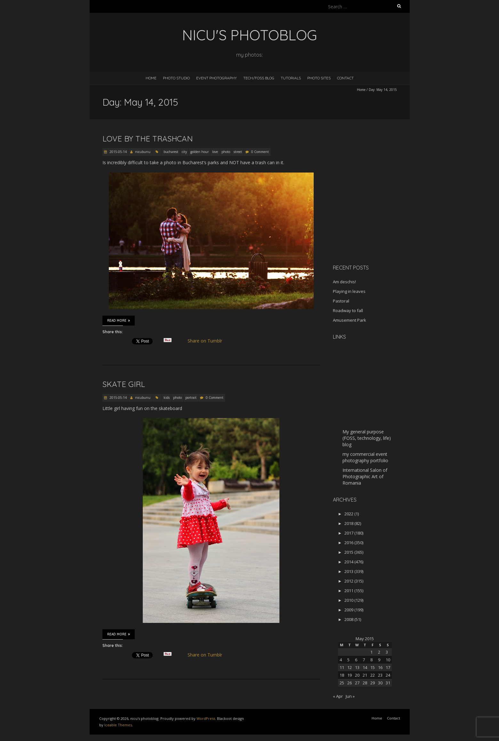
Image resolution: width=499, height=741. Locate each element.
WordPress (206, 718)
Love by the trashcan (147, 138)
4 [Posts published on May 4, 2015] (341, 660)
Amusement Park (349, 320)
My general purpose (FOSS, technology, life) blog (366, 438)
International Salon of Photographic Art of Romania (364, 476)
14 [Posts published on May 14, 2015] (365, 667)
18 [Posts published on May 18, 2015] (342, 675)
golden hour (199, 151)
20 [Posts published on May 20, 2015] (357, 675)
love (215, 151)
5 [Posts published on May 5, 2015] (348, 660)
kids (167, 397)
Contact (345, 78)
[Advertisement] (373, 214)
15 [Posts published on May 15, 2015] (372, 667)
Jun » (350, 696)
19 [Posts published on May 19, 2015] (349, 675)
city (184, 151)
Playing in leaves (349, 291)
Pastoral (341, 301)
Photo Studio (176, 78)
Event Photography (216, 78)
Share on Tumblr (207, 341)
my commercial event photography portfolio (365, 457)
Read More (118, 320)
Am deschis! (344, 282)
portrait (191, 397)
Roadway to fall (348, 310)
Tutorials (291, 78)
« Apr (338, 696)
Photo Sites (319, 78)
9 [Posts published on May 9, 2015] (379, 660)
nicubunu (142, 151)
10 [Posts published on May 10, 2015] (388, 660)
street (238, 151)
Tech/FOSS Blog (258, 78)
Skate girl (123, 384)
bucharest (171, 151)
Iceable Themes (118, 724)
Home (151, 78)
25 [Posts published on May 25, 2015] (342, 683)
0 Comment (260, 151)
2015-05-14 (118, 151)
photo (225, 151)
